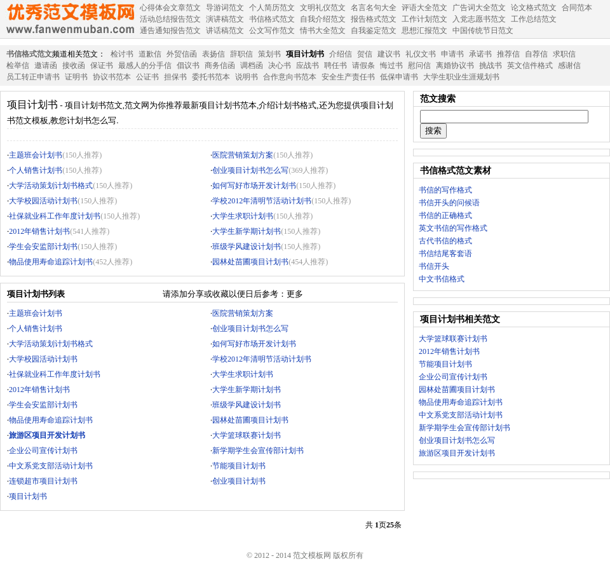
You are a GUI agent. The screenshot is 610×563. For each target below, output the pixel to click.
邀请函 (45, 65)
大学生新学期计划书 (246, 231)
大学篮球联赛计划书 (246, 435)
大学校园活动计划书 (43, 200)
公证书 (147, 76)
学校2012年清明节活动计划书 (261, 200)
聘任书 (335, 65)
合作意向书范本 (289, 76)
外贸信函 (181, 54)
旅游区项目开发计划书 (457, 453)
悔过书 (391, 65)
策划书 (269, 54)
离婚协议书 (455, 65)
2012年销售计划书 (39, 231)
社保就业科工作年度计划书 (54, 216)
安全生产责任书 (348, 76)
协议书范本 (112, 76)
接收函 (73, 65)
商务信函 (220, 65)
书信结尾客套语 (445, 253)
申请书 (452, 54)
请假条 (363, 65)
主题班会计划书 (35, 155)
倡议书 (188, 65)
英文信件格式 (530, 65)
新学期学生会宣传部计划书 (258, 450)
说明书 (246, 76)
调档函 (251, 65)
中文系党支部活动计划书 (51, 465)
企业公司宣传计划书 (43, 450)
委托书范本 (211, 76)
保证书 (101, 65)
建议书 (388, 54)
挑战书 (490, 65)
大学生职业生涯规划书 (461, 76)
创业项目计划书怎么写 (250, 170)
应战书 (307, 65)
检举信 (17, 65)
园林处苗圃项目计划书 (250, 261)
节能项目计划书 (239, 465)
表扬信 (213, 54)
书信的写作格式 (445, 190)
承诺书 (480, 54)
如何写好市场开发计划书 (254, 185)
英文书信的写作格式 (453, 228)
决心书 (279, 65)
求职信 (564, 54)
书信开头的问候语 (449, 202)
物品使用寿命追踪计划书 (51, 261)
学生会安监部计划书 (43, 246)
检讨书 (122, 54)
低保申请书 (399, 76)
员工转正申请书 (33, 76)
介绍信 (340, 54)
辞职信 (241, 54)
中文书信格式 (441, 279)
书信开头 (434, 266)
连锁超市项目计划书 (43, 481)
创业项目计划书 (239, 481)
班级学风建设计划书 (246, 246)
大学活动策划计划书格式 (51, 185)
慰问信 (419, 65)
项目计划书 (305, 54)
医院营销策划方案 (242, 155)
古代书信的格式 (445, 240)
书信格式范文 (29, 54)
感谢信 (569, 65)
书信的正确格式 (445, 215)
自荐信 (536, 54)
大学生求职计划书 (242, 216)
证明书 (76, 76)
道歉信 (150, 54)
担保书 (175, 76)
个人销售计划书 (35, 170)
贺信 (364, 54)
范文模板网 (70, 19)
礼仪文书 (420, 54)
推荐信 (508, 54)
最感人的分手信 (145, 65)
